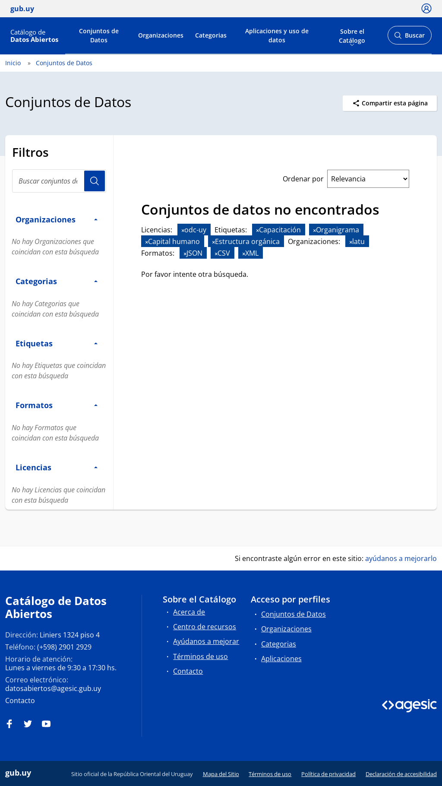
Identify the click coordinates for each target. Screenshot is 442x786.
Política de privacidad (328, 774)
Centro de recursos (204, 626)
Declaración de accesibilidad (401, 774)
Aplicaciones (281, 658)
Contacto (20, 700)
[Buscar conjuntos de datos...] (59, 181)
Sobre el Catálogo (352, 35)
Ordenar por (303, 179)
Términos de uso (200, 656)
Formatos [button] (57, 404)
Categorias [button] (57, 281)
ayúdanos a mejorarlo (401, 558)
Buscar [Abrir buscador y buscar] (409, 37)
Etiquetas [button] (57, 343)
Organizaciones (160, 35)
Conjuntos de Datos (99, 35)
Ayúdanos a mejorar (206, 641)
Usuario (94, 181)
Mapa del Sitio (221, 774)
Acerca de (189, 612)
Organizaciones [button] (57, 219)
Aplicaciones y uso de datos (277, 35)
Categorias (211, 35)
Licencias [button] (57, 467)
